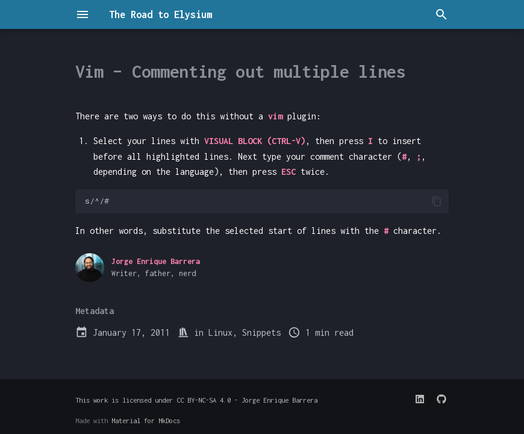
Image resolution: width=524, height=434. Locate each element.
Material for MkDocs (145, 420)
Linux (220, 332)
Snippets (261, 332)
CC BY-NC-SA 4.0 (203, 400)
